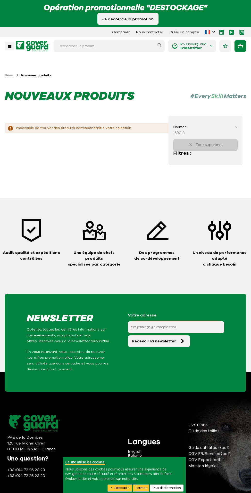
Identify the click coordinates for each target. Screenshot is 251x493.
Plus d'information (167, 488)
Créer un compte (184, 32)
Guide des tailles (203, 431)
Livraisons (198, 425)
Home (9, 75)
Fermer (141, 488)
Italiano (135, 455)
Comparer (121, 32)
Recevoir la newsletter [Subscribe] (154, 341)
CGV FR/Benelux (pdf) (209, 453)
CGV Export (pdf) (205, 459)
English (135, 451)
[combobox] (109, 46)
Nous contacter (149, 32)
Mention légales (203, 466)
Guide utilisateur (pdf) (209, 447)
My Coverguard (193, 46)
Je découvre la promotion (128, 19)
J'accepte (121, 488)
